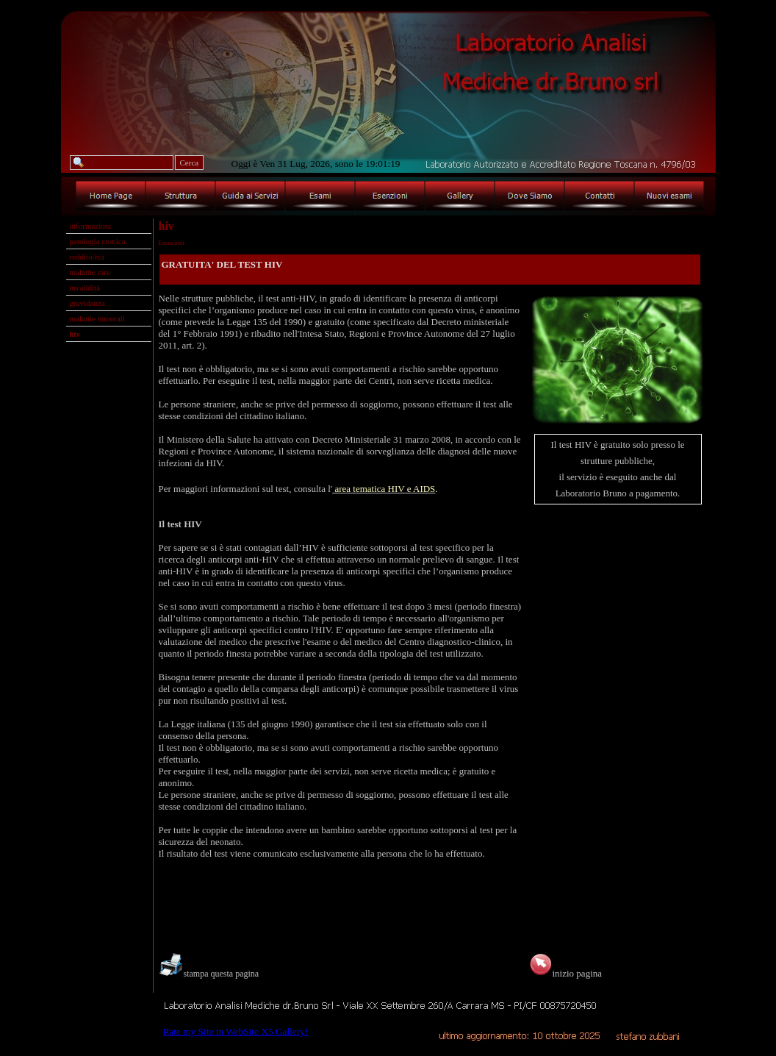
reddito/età (87, 256)
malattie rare (90, 272)
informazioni (91, 225)
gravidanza (87, 303)
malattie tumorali (97, 318)
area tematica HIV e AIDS (383, 488)
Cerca (189, 162)
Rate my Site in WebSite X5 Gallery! (236, 1031)
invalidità (85, 287)
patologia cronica (98, 241)
